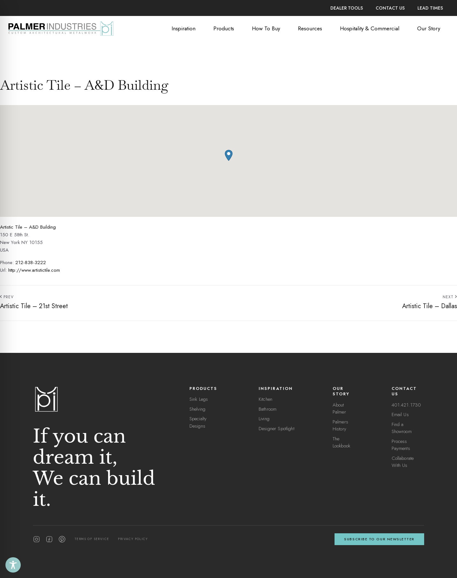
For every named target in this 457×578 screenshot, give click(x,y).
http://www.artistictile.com (34, 270)
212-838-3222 (30, 262)
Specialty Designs (198, 422)
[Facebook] (49, 539)
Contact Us (390, 8)
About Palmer (339, 408)
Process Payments (401, 445)
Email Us (400, 414)
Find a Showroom (402, 428)
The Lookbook (341, 442)
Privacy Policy (133, 538)
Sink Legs (198, 399)
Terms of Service (92, 538)
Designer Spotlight (276, 428)
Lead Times (430, 8)
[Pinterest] (62, 539)
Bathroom (267, 409)
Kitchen (265, 399)
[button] (228, 155)
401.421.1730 (406, 404)
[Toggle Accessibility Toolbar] (13, 565)
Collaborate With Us (403, 462)
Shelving (197, 409)
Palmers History (340, 425)
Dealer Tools (346, 8)
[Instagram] (36, 539)
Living (264, 418)
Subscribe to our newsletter (379, 539)
